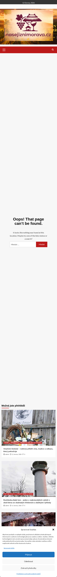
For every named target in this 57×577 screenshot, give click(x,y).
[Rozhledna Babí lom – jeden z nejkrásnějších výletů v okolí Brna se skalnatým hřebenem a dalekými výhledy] (29, 479)
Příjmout (28, 555)
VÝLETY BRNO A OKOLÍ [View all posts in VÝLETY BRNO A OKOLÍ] (24, 494)
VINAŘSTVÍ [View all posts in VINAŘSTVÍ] (14, 442)
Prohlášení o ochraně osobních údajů (28, 574)
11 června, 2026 (17, 454)
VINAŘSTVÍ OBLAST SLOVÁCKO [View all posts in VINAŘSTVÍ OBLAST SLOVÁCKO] (30, 442)
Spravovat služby (9, 548)
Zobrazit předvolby (28, 568)
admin (7, 454)
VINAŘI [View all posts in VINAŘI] (6, 442)
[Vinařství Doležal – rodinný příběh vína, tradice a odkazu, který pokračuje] (29, 428)
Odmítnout (28, 561)
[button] (53, 529)
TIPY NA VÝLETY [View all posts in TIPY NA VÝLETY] (9, 494)
